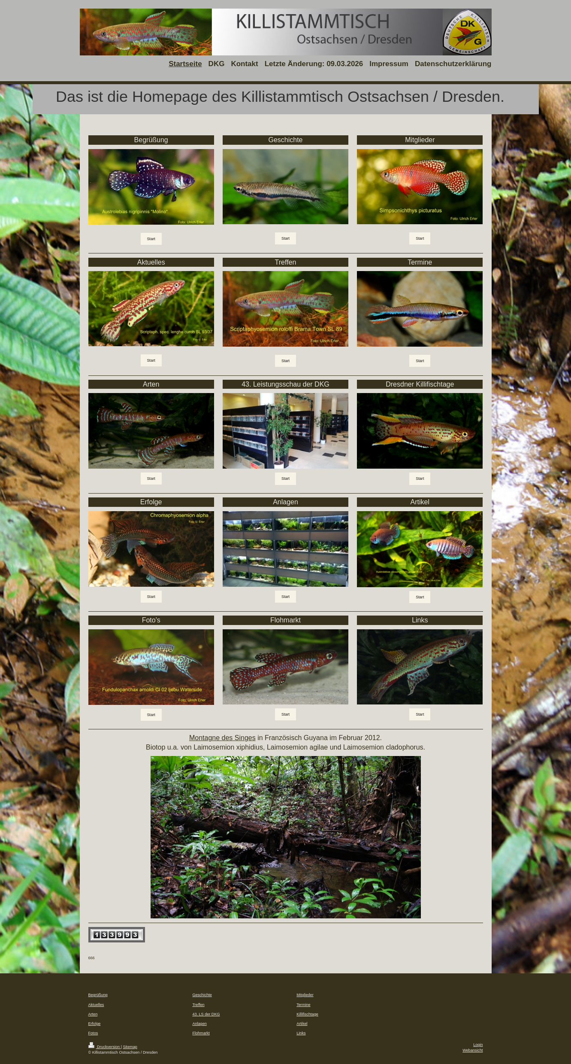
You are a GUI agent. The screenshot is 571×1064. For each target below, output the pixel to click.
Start (151, 239)
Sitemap (130, 1047)
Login (478, 1045)
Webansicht (472, 1050)
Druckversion (104, 1047)
